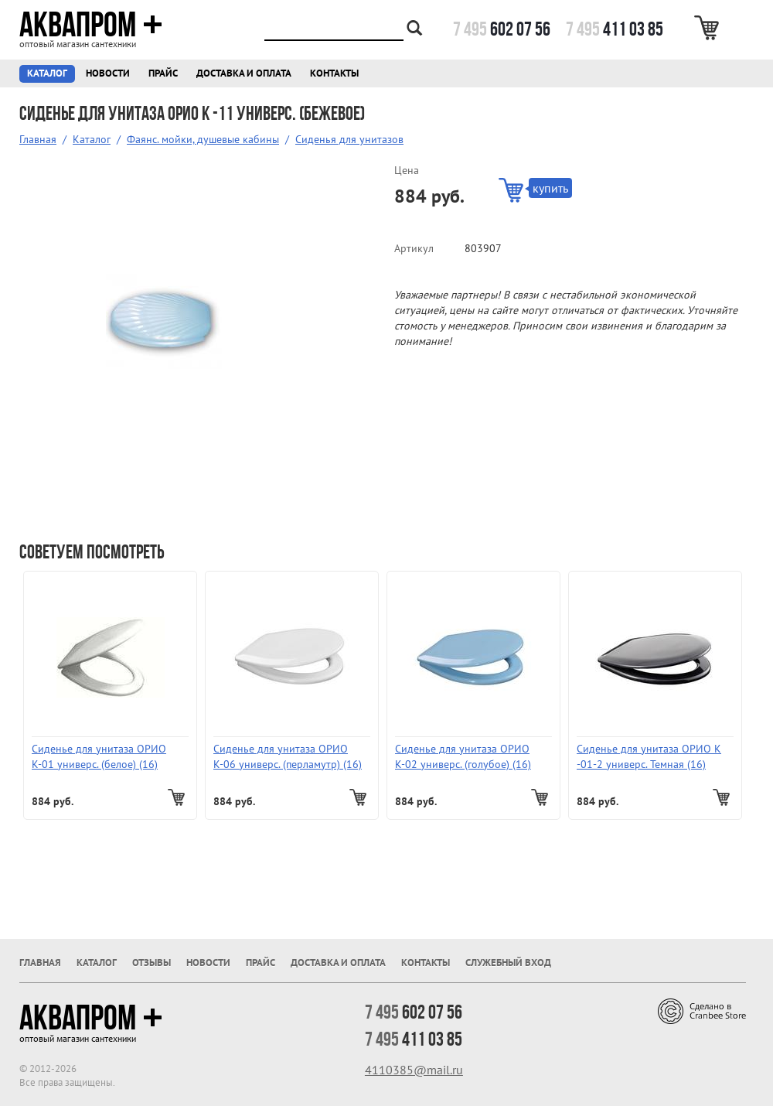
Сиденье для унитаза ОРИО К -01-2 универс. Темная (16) (649, 756)
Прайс (163, 73)
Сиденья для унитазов (349, 139)
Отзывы (151, 962)
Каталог (47, 73)
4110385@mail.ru (414, 1069)
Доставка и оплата (243, 73)
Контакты (334, 73)
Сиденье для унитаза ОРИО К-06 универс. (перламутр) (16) (287, 756)
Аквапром (90, 24)
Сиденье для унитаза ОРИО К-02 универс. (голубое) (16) (463, 756)
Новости (108, 73)
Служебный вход (508, 962)
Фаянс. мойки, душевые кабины (203, 139)
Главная (37, 139)
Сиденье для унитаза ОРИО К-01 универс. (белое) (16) (99, 756)
